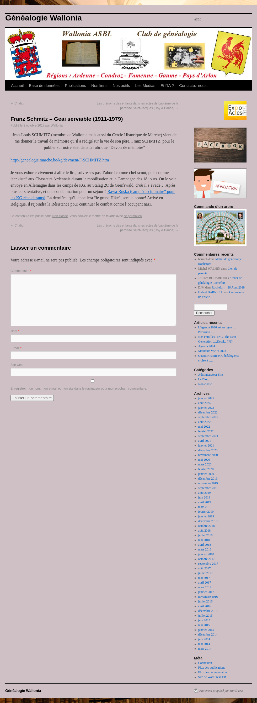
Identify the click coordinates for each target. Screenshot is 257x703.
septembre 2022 (208, 417)
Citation (17, 103)
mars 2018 (204, 549)
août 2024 (204, 403)
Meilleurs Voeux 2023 (212, 351)
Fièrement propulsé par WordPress (221, 690)
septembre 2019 (208, 488)
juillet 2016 (205, 601)
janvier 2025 (206, 398)
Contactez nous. (193, 85)
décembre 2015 (208, 611)
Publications (75, 85)
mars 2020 (204, 464)
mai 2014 (204, 644)
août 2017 (204, 568)
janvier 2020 (206, 474)
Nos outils (121, 85)
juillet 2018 (205, 535)
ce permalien (133, 216)
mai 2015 (204, 625)
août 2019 (204, 493)
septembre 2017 (208, 563)
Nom (14, 331)
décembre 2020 (208, 450)
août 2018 (204, 530)
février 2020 (206, 469)
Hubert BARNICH (210, 292)
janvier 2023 (206, 408)
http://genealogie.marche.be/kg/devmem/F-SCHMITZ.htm (59, 160)
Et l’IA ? (167, 85)
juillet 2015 (205, 615)
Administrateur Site (210, 374)
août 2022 (204, 422)
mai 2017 (204, 578)
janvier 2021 (206, 445)
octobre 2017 (206, 559)
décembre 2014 (208, 634)
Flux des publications (211, 667)
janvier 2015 (206, 630)
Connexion (205, 663)
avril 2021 (204, 441)
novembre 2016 (208, 597)
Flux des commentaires (212, 672)
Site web (16, 365)
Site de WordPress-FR (212, 677)
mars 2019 (204, 507)
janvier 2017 (206, 592)
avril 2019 (204, 502)
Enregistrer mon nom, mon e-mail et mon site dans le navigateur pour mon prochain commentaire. (78, 388)
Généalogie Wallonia (43, 17)
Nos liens (99, 85)
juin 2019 (204, 497)
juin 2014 (204, 639)
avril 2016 (204, 606)
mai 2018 (204, 540)
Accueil (17, 85)
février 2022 (206, 431)
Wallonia (57, 125)
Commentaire (20, 271)
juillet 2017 (205, 573)
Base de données (44, 85)
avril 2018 (204, 545)
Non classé (60, 216)
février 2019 (206, 511)
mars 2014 (204, 648)
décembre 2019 (208, 478)
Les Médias (145, 85)
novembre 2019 (208, 483)
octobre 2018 (206, 526)
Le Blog (203, 379)
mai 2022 (204, 426)
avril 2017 (204, 582)
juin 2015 (204, 620)
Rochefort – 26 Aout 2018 (228, 287)
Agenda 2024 (206, 346)
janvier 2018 (206, 554)
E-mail (16, 348)
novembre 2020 (208, 455)
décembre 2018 (208, 521)
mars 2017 (204, 587)
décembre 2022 (208, 412)
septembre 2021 (208, 436)
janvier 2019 (206, 516)
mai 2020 (204, 459)
